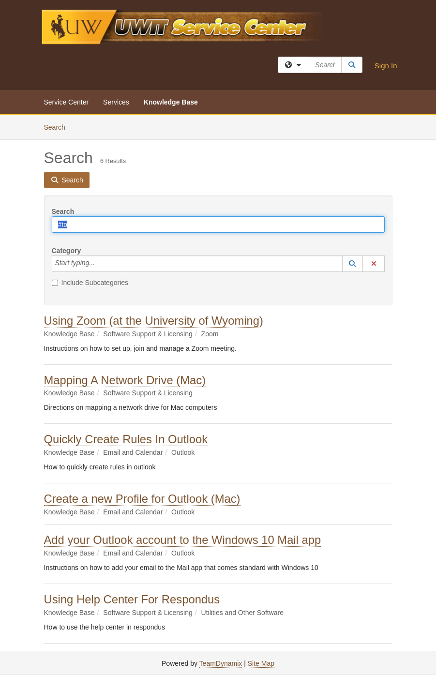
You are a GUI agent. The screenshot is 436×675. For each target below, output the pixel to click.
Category (66, 251)
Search (58, 126)
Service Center (66, 102)
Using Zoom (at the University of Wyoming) (153, 320)
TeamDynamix (220, 663)
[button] (352, 263)
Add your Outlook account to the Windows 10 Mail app (182, 539)
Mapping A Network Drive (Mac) (125, 380)
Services (116, 102)
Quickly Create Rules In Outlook (126, 439)
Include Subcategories (90, 282)
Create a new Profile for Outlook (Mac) (142, 498)
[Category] (100, 263)
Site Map (261, 663)
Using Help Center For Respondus (132, 599)
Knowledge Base (171, 102)
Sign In (386, 65)
